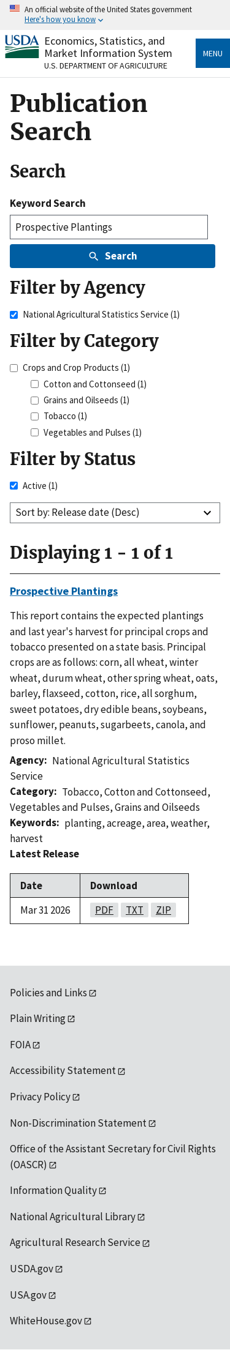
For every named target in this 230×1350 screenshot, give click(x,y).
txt (132, 910)
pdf (101, 910)
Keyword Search (48, 203)
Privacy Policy (40, 1096)
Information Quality (53, 1190)
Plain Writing (38, 1018)
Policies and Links (48, 992)
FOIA (20, 1044)
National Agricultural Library (73, 1216)
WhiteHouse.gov (46, 1320)
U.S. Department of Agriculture (105, 65)
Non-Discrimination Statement (78, 1123)
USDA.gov (31, 1268)
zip (161, 910)
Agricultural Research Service (75, 1242)
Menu (213, 53)
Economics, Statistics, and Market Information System (108, 47)
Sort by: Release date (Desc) (77, 512)
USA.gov (28, 1295)
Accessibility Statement (63, 1070)
